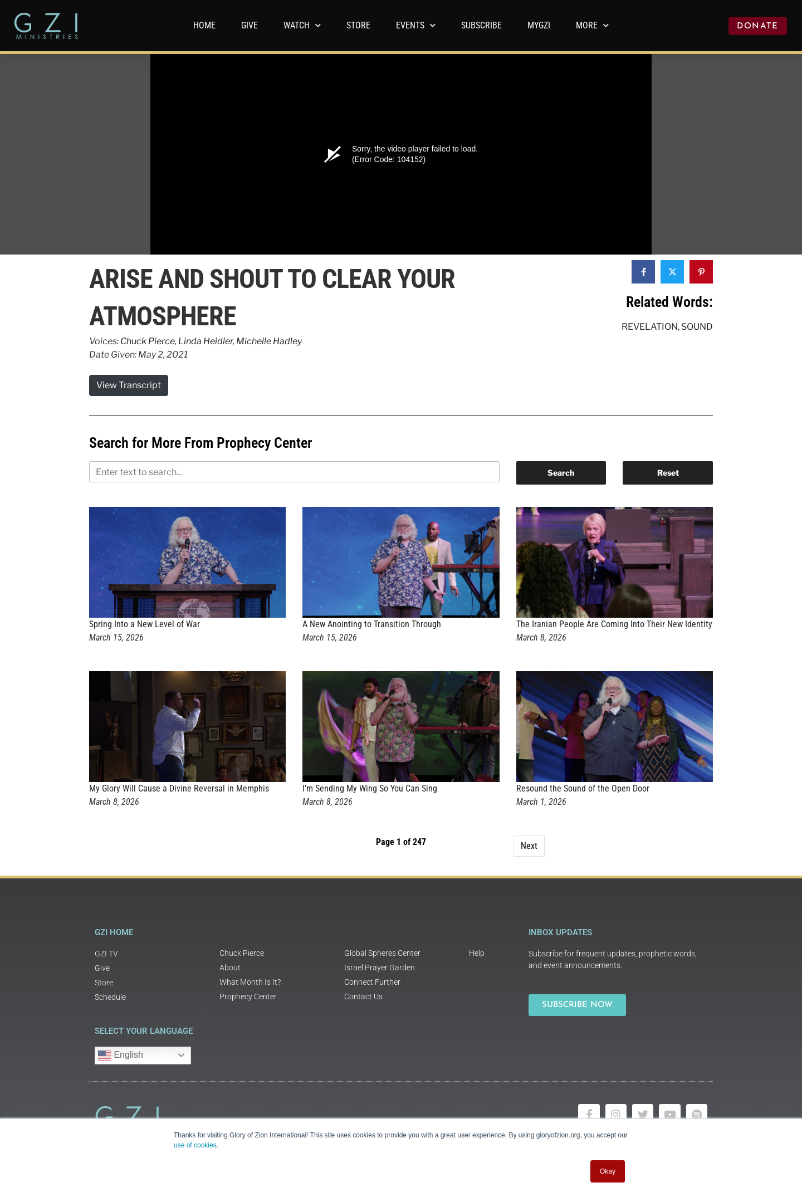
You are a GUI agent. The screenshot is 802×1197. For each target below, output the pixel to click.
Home (204, 25)
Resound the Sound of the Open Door (582, 788)
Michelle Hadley (269, 341)
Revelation (650, 326)
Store (358, 25)
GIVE (249, 25)
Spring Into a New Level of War (144, 624)
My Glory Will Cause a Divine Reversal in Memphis (179, 788)
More (592, 25)
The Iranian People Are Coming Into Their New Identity (614, 624)
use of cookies (195, 1145)
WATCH (302, 25)
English (120, 1055)
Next (529, 846)
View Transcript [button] (128, 385)
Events (416, 25)
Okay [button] (607, 1171)
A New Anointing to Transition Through (371, 624)
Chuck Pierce (147, 341)
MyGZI (538, 25)
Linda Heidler (205, 341)
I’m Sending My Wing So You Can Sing (369, 788)
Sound (697, 326)
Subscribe (481, 25)
